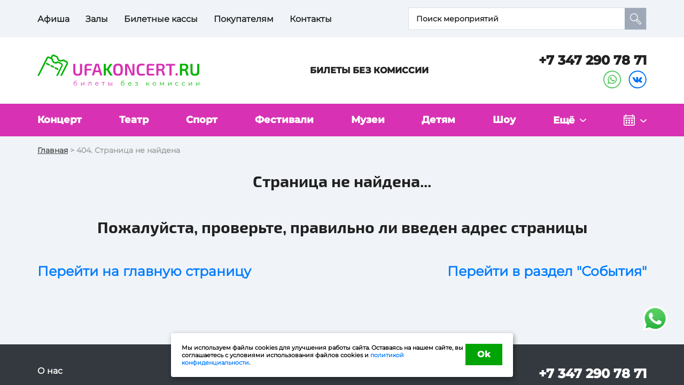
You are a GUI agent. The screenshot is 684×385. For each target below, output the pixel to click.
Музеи (368, 120)
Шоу (504, 120)
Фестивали (284, 120)
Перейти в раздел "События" (547, 271)
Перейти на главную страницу (144, 271)
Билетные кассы (161, 19)
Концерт (59, 120)
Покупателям (244, 19)
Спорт (201, 120)
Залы (97, 19)
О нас (50, 371)
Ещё (564, 120)
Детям (438, 120)
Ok (483, 354)
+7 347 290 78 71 (593, 60)
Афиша (53, 19)
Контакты (311, 19)
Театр (134, 120)
